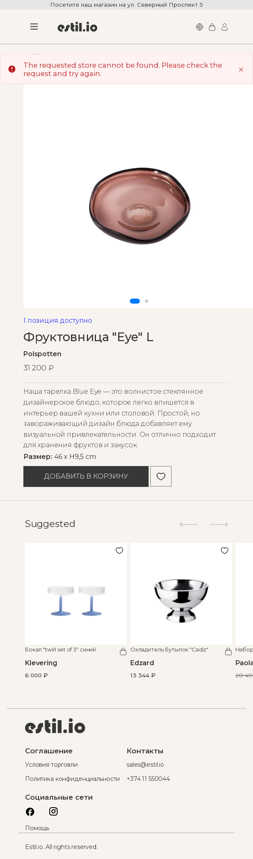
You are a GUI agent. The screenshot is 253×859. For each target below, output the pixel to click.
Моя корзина (211, 27)
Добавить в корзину (86, 476)
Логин (223, 27)
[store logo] (77, 27)
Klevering (41, 663)
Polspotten (42, 354)
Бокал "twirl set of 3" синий (60, 649)
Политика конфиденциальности (72, 779)
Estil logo (55, 725)
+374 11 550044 (148, 779)
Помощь (37, 828)
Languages (198, 27)
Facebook (28, 809)
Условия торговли (51, 764)
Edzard (142, 663)
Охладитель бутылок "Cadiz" (169, 649)
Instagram (51, 809)
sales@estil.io (145, 764)
